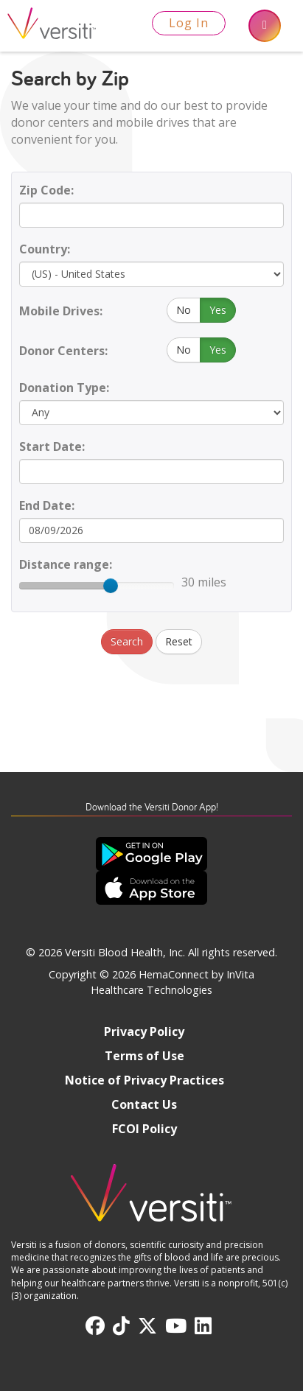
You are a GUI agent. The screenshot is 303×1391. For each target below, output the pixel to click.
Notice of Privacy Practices (144, 1080)
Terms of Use (144, 1056)
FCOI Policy (144, 1129)
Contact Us (144, 1104)
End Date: (46, 505)
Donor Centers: (63, 351)
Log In (189, 23)
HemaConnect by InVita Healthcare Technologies (172, 982)
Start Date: (52, 446)
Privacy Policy (144, 1031)
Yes (217, 310)
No (183, 310)
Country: (44, 249)
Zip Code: (46, 190)
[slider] (110, 585)
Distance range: (65, 564)
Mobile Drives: (60, 311)
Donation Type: (64, 387)
